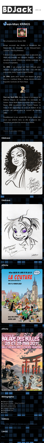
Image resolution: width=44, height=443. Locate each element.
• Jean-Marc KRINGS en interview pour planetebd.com (19, 424)
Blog (3, 436)
